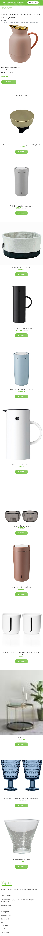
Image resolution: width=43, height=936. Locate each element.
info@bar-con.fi (6, 905)
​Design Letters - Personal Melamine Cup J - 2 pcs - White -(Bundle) (22, 653)
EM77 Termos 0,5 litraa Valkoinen (21, 465)
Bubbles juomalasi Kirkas (21, 860)
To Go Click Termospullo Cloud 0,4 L (21, 389)
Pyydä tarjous (33, 2)
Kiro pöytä (21, 737)
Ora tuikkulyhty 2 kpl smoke (21, 526)
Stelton (19, 67)
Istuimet (3, 922)
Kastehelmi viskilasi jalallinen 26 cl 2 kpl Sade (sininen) (21, 798)
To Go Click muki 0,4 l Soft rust (21, 587)
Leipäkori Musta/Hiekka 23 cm (21, 267)
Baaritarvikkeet (6, 916)
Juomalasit (4, 925)
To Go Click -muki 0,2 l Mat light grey (21, 206)
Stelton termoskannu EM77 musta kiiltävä (21, 328)
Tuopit (3, 929)
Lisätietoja (9, 82)
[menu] (39, 8)
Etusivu (3, 20)
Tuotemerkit (13, 67)
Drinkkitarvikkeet (6, 919)
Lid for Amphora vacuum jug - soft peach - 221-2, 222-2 (21, 145)
